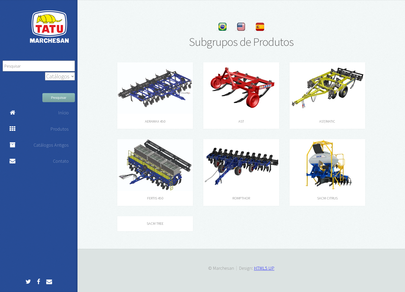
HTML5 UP (264, 268)
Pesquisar (58, 98)
